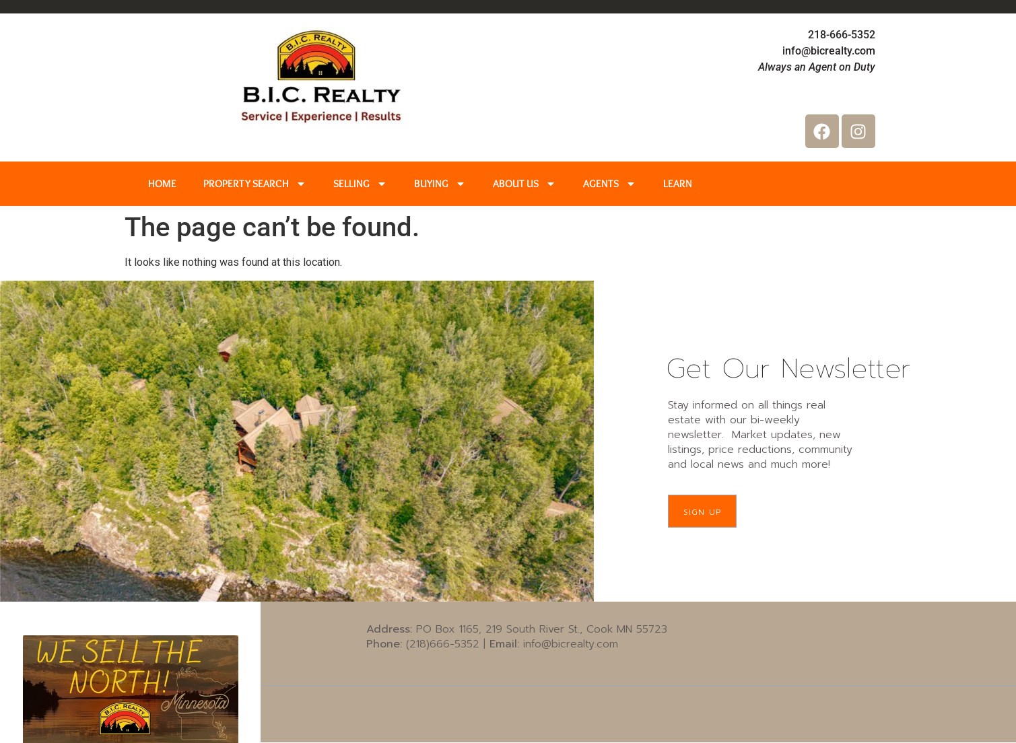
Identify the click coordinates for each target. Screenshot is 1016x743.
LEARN (677, 183)
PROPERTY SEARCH (254, 184)
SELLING (360, 184)
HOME (162, 183)
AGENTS (609, 184)
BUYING (440, 184)
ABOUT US (524, 184)
